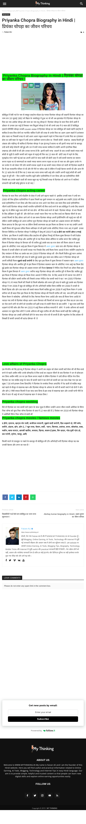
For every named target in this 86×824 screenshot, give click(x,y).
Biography (6, 14)
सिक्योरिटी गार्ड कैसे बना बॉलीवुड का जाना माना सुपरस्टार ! (19, 518)
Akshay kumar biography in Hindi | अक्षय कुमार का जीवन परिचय (64, 518)
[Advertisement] (43, 58)
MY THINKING (52, 812)
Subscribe (43, 722)
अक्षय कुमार (50, 249)
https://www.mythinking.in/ (30, 536)
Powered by (43, 734)
